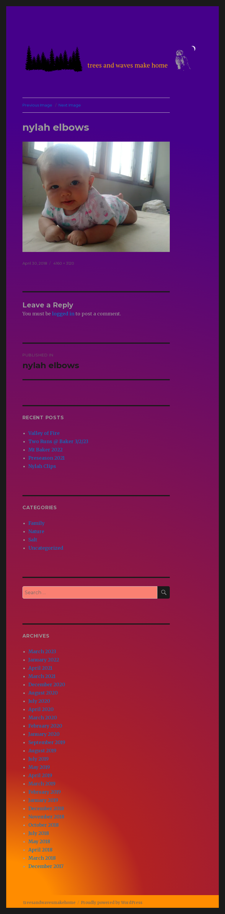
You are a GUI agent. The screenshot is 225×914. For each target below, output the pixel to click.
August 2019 (42, 751)
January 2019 (43, 800)
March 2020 (42, 717)
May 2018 (39, 841)
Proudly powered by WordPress (111, 902)
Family (36, 523)
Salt (32, 540)
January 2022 (43, 660)
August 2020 (43, 693)
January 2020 (44, 734)
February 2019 (44, 792)
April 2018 (40, 850)
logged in (63, 314)
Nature (36, 531)
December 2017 (45, 866)
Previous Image (37, 105)
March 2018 (42, 858)
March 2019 (42, 784)
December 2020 (46, 684)
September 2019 (46, 742)
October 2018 (43, 825)
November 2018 (46, 817)
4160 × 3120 (63, 263)
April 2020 (41, 709)
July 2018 (38, 833)
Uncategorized (45, 548)
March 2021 (42, 676)
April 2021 (40, 668)
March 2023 (42, 651)
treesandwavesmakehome (49, 902)
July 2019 (38, 759)
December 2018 (46, 808)
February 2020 (45, 726)
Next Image (69, 105)
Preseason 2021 (46, 458)
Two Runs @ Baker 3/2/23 (58, 441)
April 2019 (40, 775)
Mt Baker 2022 (45, 450)
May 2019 (39, 767)
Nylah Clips (42, 466)
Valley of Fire (44, 433)
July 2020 (39, 701)
